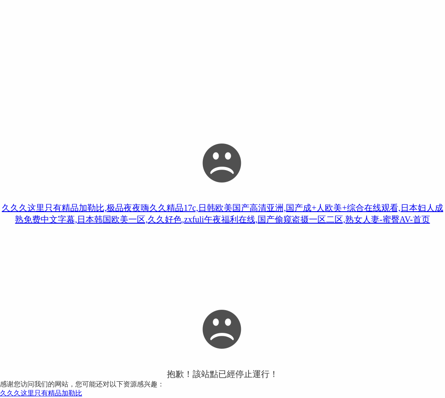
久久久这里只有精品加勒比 (41, 393)
